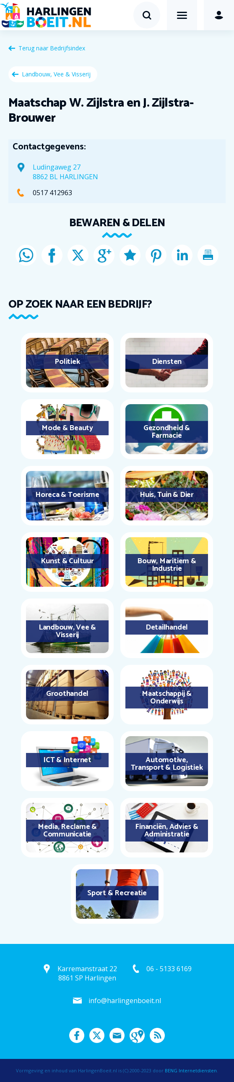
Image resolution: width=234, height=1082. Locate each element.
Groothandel (67, 693)
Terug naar (51, 48)
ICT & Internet (67, 760)
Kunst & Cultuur (67, 561)
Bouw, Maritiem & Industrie (166, 565)
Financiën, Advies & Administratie (166, 831)
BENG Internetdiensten (191, 1070)
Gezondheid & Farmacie (166, 432)
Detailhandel (167, 627)
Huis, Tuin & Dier (167, 495)
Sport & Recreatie (117, 893)
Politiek (67, 361)
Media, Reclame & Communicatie (67, 831)
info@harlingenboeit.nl (124, 1000)
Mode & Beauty (67, 428)
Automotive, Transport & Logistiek (167, 764)
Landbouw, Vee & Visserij (56, 74)
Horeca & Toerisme (67, 495)
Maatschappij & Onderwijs (167, 697)
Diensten (167, 361)
